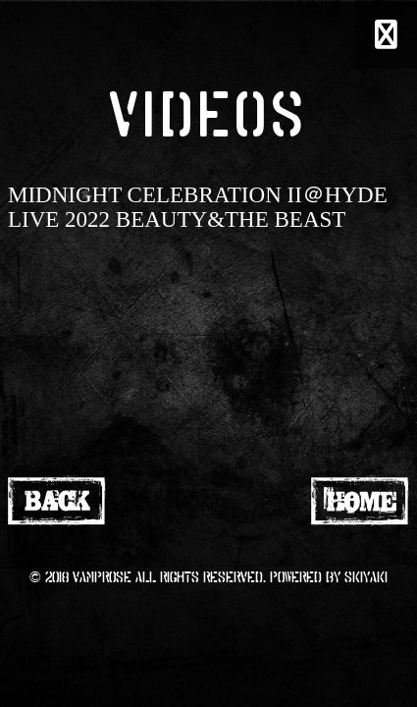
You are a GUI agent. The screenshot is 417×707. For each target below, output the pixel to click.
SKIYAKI (366, 576)
